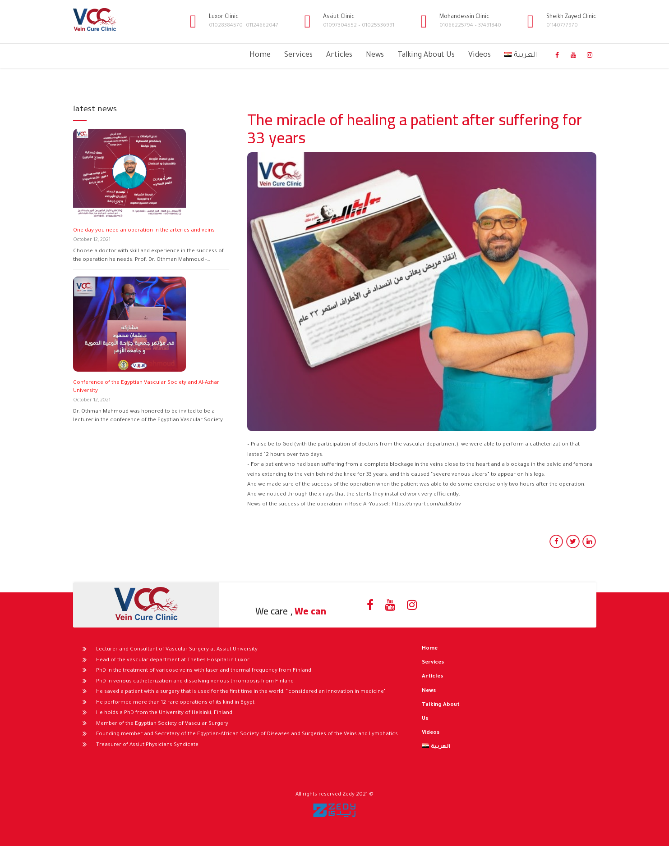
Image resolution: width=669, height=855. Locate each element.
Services (298, 55)
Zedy (348, 795)
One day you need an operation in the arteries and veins (144, 231)
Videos (479, 55)
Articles (339, 55)
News (375, 55)
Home (260, 55)
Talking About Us (426, 55)
